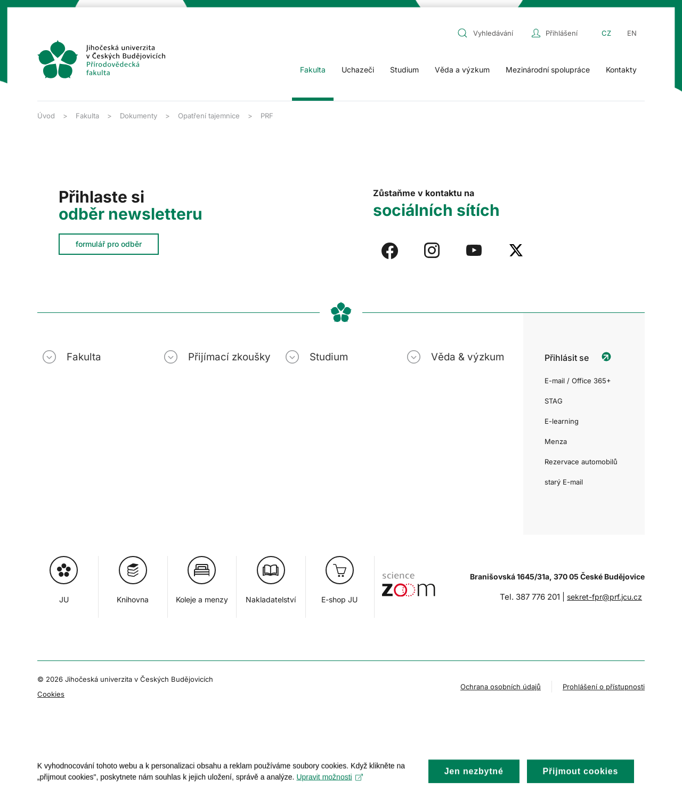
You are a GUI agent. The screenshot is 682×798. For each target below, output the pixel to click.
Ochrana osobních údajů (500, 686)
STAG (554, 401)
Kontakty (621, 69)
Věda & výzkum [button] (467, 357)
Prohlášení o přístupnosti (604, 686)
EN (632, 33)
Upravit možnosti (330, 784)
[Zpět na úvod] (101, 59)
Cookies (50, 694)
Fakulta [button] (313, 69)
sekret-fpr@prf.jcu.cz (604, 596)
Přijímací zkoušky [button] (229, 357)
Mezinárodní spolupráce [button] (548, 69)
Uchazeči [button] (358, 69)
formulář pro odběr (109, 243)
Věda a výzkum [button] (462, 69)
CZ (606, 33)
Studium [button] (404, 69)
